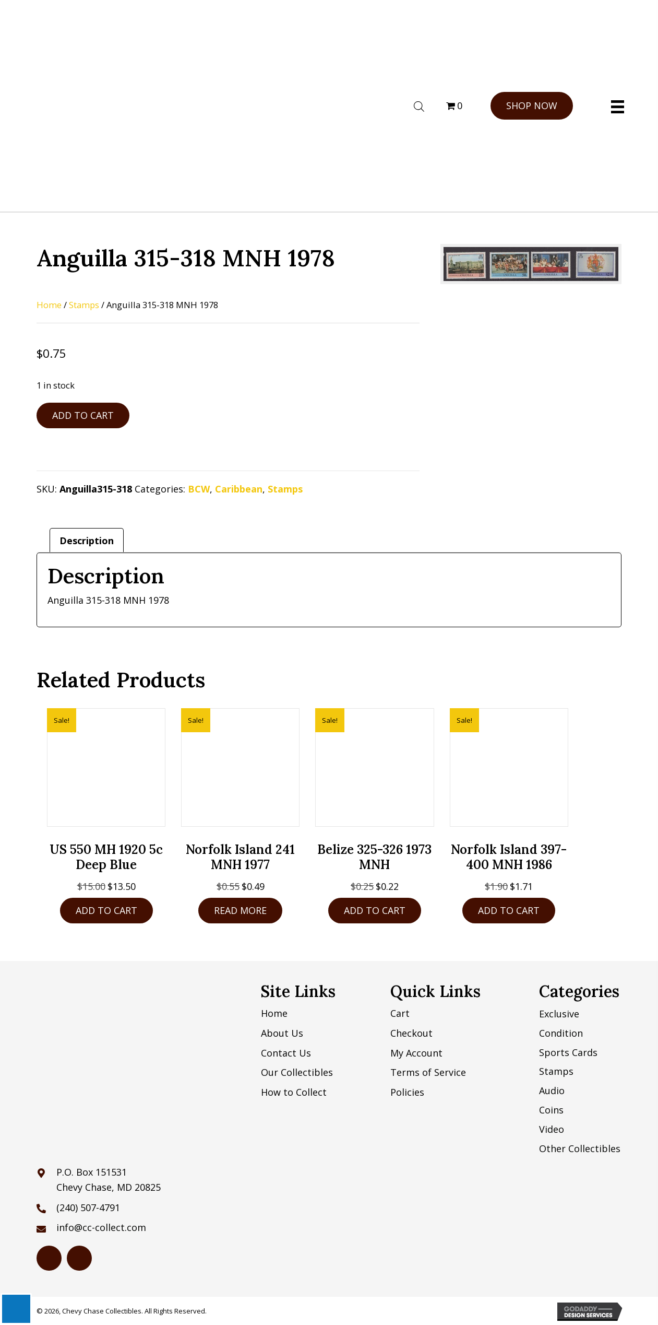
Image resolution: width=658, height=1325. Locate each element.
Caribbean (238, 489)
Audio (552, 1090)
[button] (531, 106)
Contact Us (286, 1053)
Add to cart (83, 415)
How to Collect (294, 1092)
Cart (400, 1013)
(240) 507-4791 (88, 1207)
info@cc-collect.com (101, 1227)
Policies (407, 1092)
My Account (416, 1053)
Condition (561, 1033)
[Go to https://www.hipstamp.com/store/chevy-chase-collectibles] (49, 1258)
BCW (199, 489)
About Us (282, 1033)
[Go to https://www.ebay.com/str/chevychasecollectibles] (79, 1258)
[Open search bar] (419, 105)
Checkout (411, 1033)
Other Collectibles (579, 1148)
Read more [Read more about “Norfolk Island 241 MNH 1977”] (240, 910)
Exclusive (559, 1013)
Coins (551, 1110)
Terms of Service (428, 1072)
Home (49, 305)
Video (551, 1129)
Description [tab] (86, 540)
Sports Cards (568, 1052)
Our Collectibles (297, 1072)
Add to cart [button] (106, 910)
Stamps (84, 305)
